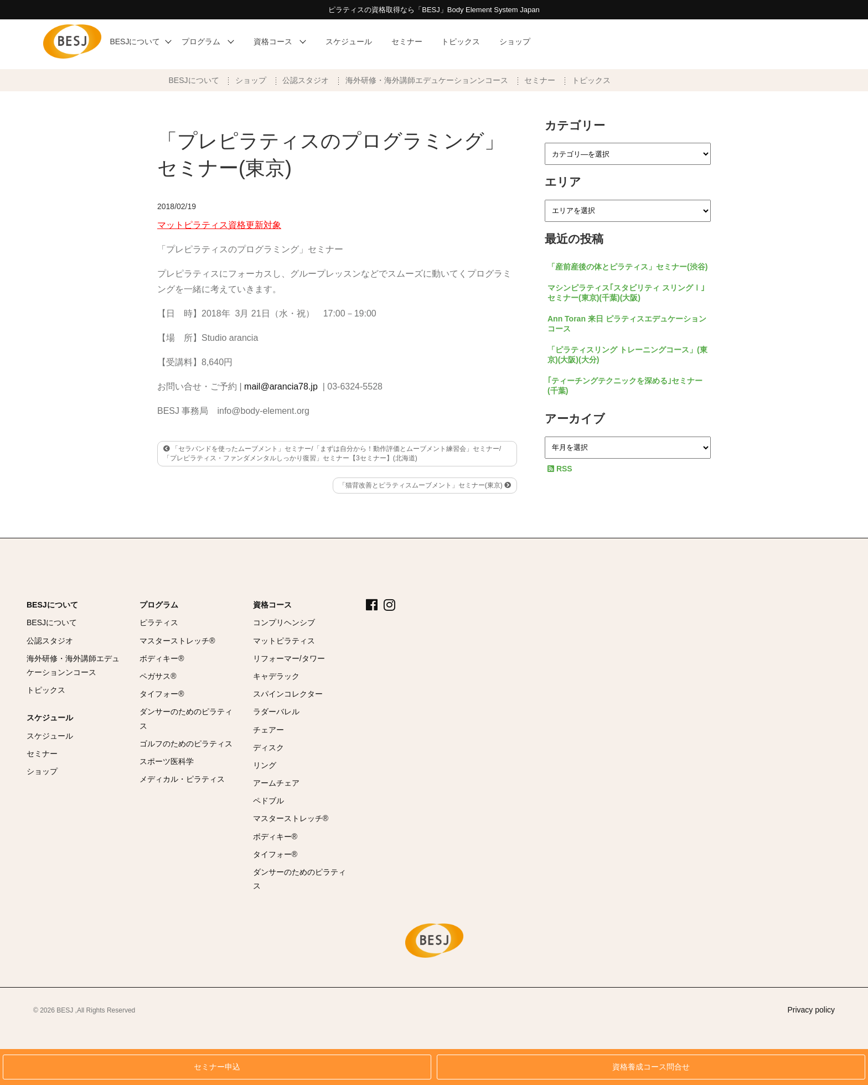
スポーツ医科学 (167, 761)
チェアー (268, 729)
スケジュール (50, 717)
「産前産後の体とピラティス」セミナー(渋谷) (627, 266)
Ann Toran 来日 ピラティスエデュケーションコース (626, 323)
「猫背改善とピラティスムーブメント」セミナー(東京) (425, 485)
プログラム (159, 604)
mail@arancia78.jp (281, 386)
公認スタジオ (305, 80)
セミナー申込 (217, 1067)
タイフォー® (162, 693)
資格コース (272, 604)
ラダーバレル (276, 711)
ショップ (250, 80)
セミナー (539, 80)
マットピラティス (284, 640)
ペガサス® (158, 676)
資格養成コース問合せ (651, 1067)
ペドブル (268, 800)
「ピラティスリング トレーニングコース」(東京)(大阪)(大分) (627, 354)
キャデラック (276, 676)
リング (264, 765)
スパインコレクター (288, 693)
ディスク (268, 747)
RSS (559, 468)
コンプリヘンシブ (284, 622)
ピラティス (159, 622)
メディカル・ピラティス (182, 779)
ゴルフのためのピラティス (186, 743)
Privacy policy (811, 1009)
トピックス (591, 80)
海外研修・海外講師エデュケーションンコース (426, 80)
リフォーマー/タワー (289, 658)
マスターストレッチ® (177, 640)
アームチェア (276, 782)
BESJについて (194, 80)
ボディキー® (162, 658)
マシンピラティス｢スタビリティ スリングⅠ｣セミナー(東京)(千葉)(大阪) (626, 292)
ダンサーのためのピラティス (186, 718)
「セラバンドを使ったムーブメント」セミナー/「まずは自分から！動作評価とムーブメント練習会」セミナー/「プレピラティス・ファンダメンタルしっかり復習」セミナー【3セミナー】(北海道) (332, 453)
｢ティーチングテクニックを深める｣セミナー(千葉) (624, 385)
